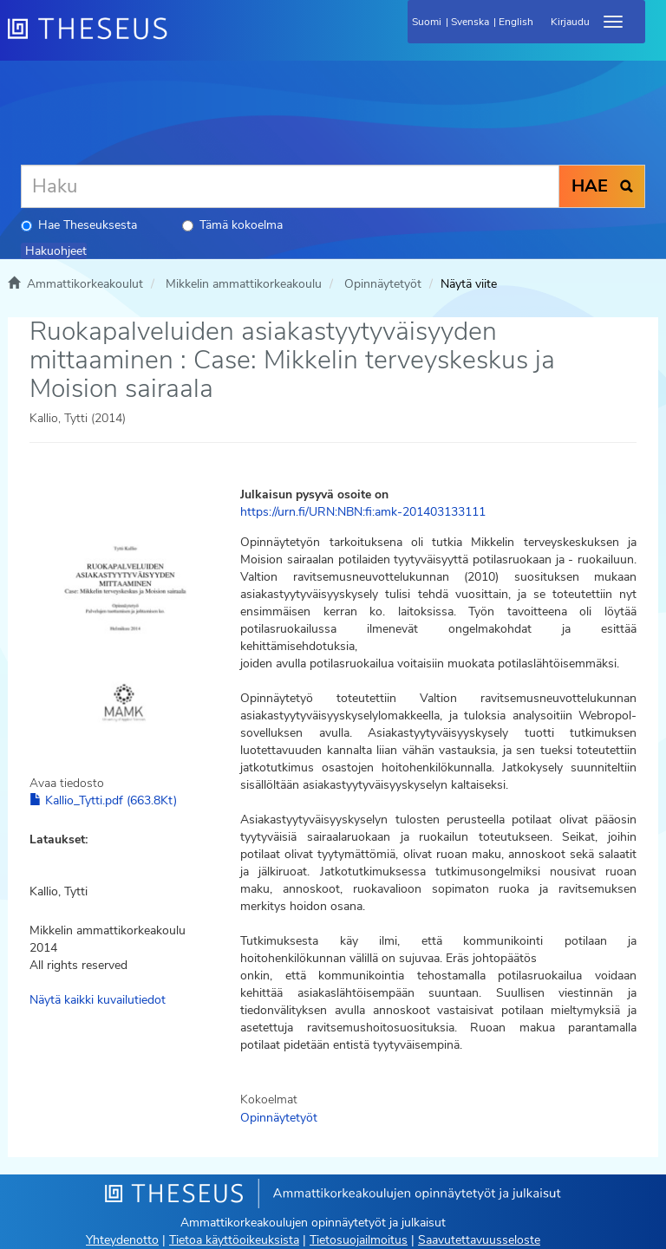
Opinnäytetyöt (382, 284)
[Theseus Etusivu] (181, 39)
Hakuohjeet (56, 251)
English (516, 22)
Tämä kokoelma (232, 225)
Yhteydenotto (122, 1240)
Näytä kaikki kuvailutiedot (97, 1000)
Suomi (426, 22)
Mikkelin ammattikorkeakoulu (244, 284)
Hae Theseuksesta (79, 225)
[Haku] (290, 186)
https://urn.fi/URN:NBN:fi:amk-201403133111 (363, 512)
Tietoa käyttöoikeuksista (234, 1240)
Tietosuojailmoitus (359, 1240)
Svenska (470, 22)
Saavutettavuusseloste (479, 1240)
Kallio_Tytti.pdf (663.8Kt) (103, 800)
